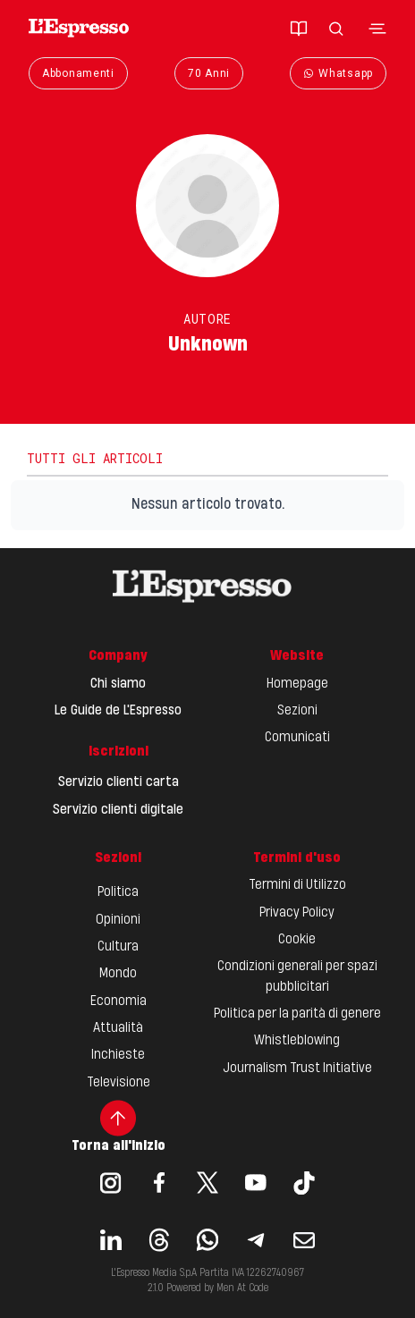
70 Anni (209, 73)
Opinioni (118, 920)
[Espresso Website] (79, 28)
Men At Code (242, 1288)
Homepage (297, 684)
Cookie (297, 940)
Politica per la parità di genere (297, 1014)
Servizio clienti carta (118, 782)
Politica (118, 892)
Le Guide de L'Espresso (118, 711)
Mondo (118, 974)
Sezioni (297, 711)
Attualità (118, 1028)
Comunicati (297, 738)
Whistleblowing (297, 1041)
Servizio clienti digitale (118, 810)
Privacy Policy (297, 913)
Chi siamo (118, 684)
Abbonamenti (78, 73)
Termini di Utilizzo (297, 885)
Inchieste (118, 1055)
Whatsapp (338, 73)
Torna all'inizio (118, 1126)
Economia (118, 1001)
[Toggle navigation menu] (377, 29)
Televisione (118, 1083)
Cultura (118, 947)
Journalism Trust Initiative (297, 1068)
